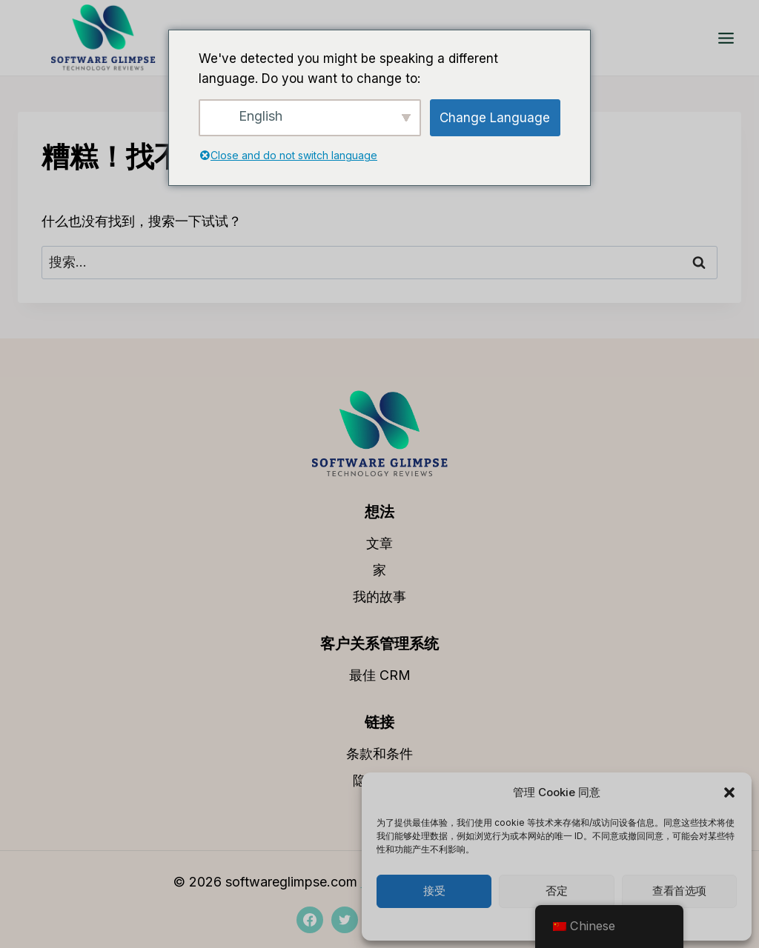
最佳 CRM (380, 675)
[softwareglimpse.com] (103, 38)
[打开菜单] (725, 37)
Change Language (495, 117)
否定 (556, 891)
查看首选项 (679, 891)
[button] (729, 792)
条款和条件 (379, 753)
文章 (379, 543)
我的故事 (379, 596)
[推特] (344, 920)
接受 (434, 891)
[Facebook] (309, 920)
